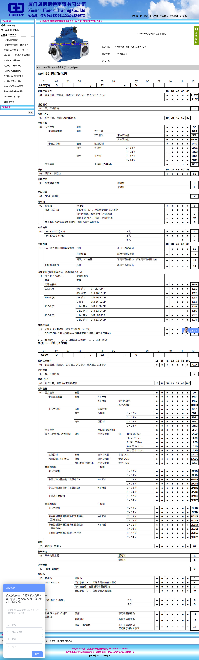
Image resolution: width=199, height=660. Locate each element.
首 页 (135, 16)
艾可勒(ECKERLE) (10, 30)
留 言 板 (183, 16)
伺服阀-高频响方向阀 (13, 76)
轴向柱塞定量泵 (11, 40)
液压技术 (154, 16)
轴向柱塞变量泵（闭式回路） (17, 45)
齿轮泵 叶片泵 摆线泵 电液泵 (17, 55)
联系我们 (174, 16)
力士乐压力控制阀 (12, 96)
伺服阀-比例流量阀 (12, 71)
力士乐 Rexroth (8, 35)
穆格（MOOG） (8, 25)
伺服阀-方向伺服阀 (12, 81)
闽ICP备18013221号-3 (99, 655)
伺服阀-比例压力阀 (12, 65)
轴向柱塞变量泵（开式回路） (17, 50)
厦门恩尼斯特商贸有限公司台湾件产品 (54, 641)
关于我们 (144, 16)
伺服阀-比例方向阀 (12, 60)
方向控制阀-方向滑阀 (13, 91)
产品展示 (164, 16)
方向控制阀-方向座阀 (13, 86)
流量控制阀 (9, 102)
